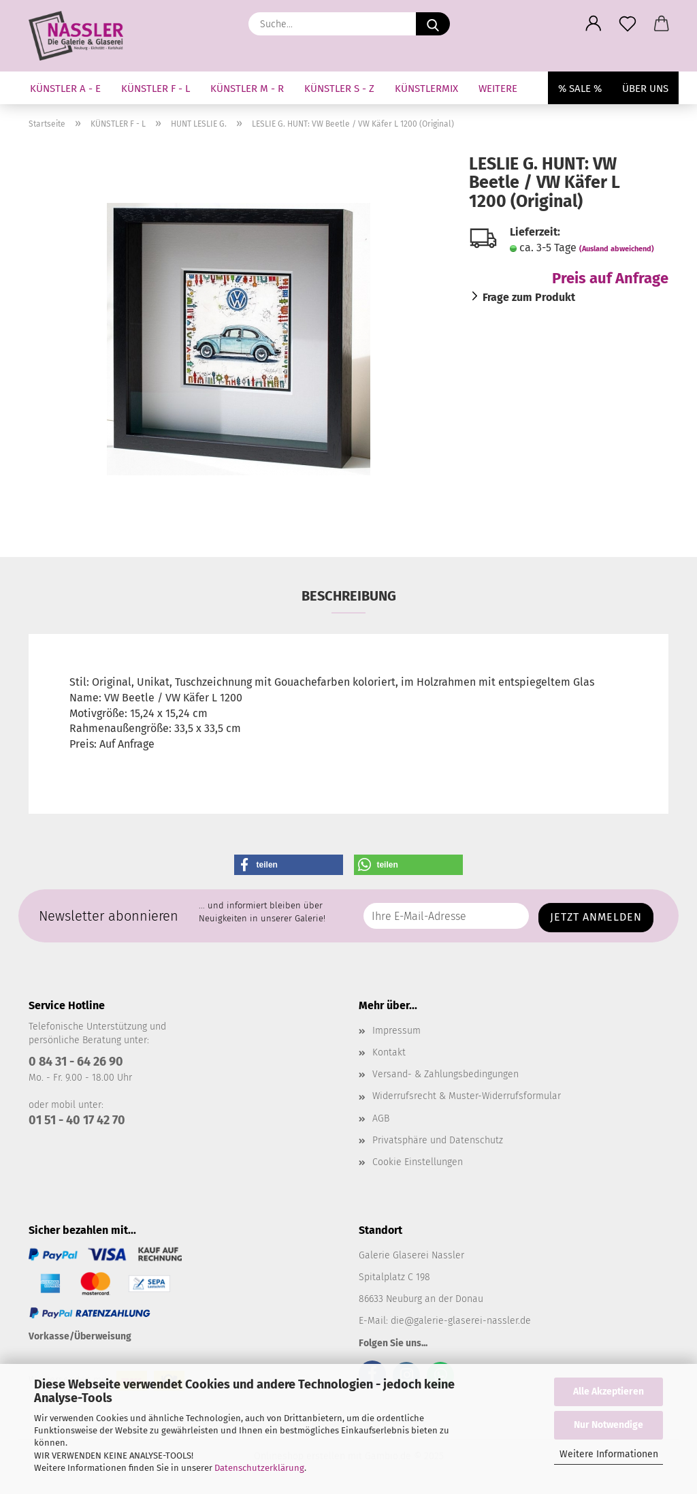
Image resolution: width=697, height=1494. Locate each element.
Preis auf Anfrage (610, 278)
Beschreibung (349, 596)
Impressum (396, 1030)
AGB (380, 1118)
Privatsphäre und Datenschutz (437, 1140)
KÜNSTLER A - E (65, 88)
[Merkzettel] (628, 24)
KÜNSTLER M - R (247, 88)
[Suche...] (433, 23)
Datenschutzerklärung (259, 1468)
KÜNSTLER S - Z (339, 88)
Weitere (498, 88)
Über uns (645, 88)
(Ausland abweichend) (616, 248)
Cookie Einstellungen (417, 1162)
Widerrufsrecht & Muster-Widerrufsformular (466, 1096)
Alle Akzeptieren (608, 1391)
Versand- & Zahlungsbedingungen (445, 1074)
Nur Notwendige (608, 1425)
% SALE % (580, 88)
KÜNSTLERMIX (426, 88)
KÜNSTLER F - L (155, 88)
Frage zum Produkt (529, 297)
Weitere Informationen (609, 1454)
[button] (594, 24)
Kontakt (389, 1052)
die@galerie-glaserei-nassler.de (461, 1320)
